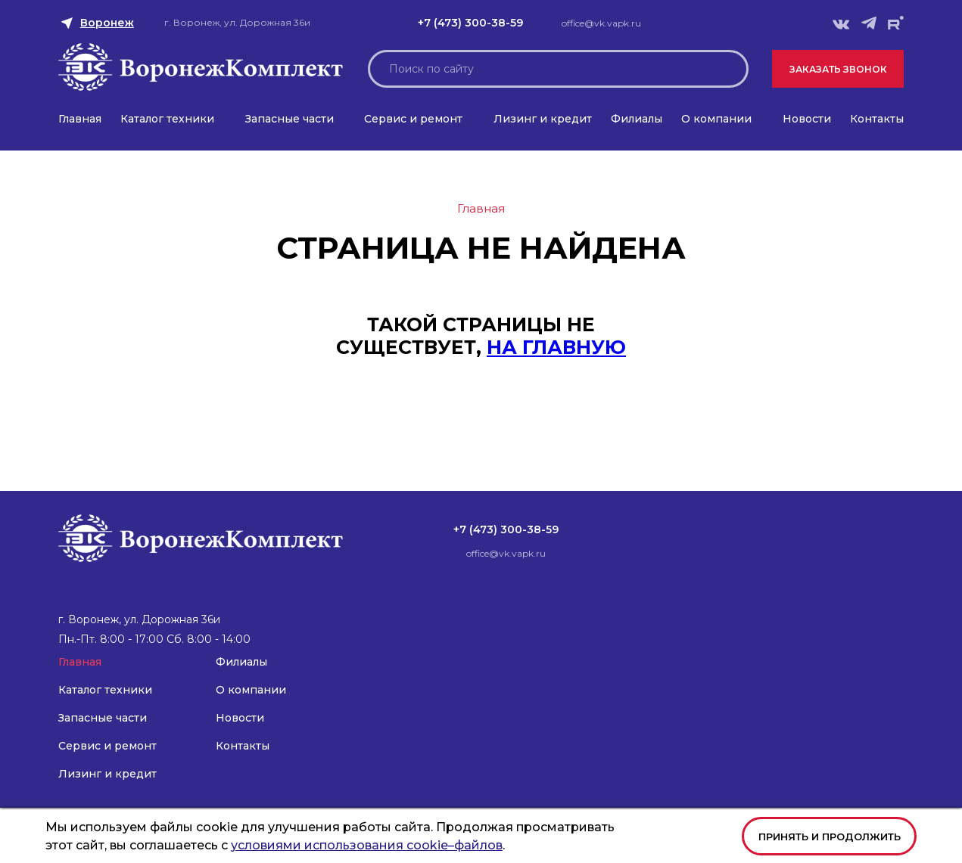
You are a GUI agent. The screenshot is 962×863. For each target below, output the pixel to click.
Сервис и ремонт (413, 119)
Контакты (877, 119)
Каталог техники (167, 119)
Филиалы (636, 119)
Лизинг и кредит (542, 119)
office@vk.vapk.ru (601, 23)
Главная (79, 119)
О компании (716, 119)
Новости (807, 119)
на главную (556, 347)
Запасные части (289, 119)
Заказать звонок (838, 69)
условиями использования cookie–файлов (367, 845)
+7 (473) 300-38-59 (470, 22)
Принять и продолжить (829, 836)
